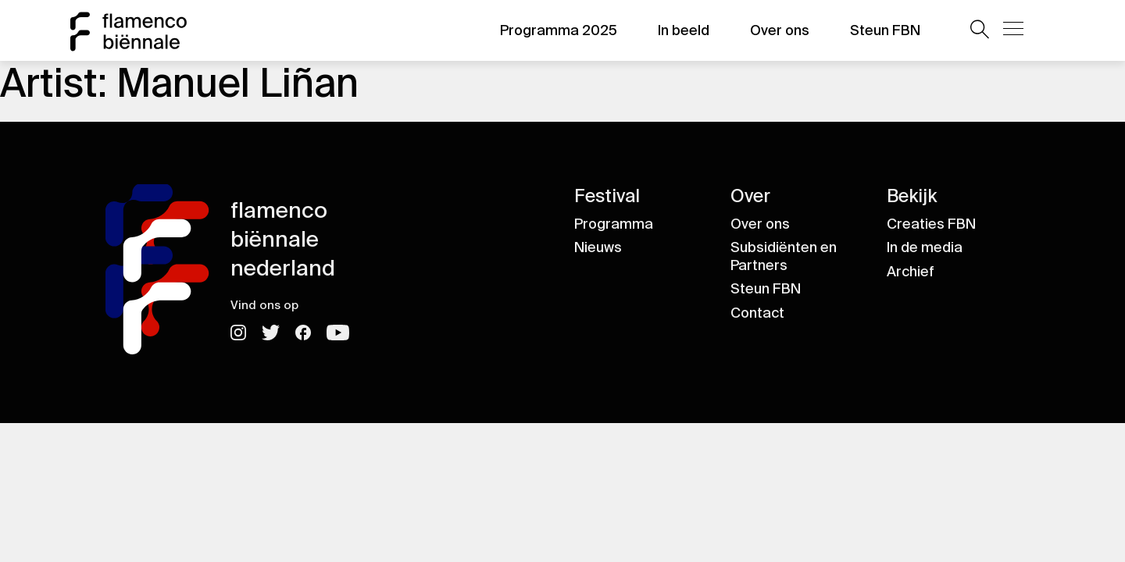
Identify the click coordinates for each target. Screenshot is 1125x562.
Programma (613, 224)
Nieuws (598, 247)
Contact (757, 313)
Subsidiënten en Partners (783, 256)
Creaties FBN (931, 224)
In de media (924, 247)
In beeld (683, 30)
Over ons (779, 30)
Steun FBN (885, 30)
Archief (910, 271)
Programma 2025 (558, 30)
